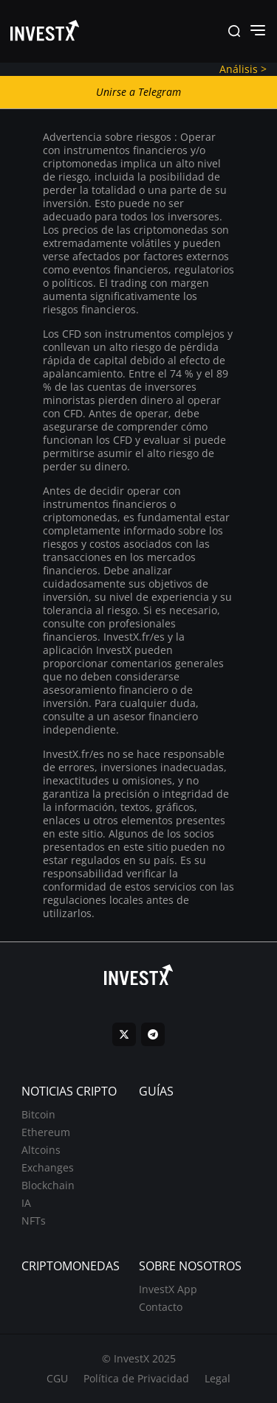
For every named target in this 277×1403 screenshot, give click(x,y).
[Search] (234, 31)
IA (26, 1203)
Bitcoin (38, 1114)
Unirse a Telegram (138, 92)
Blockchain (48, 1185)
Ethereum (45, 1132)
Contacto (160, 1307)
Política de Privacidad (136, 1378)
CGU (57, 1378)
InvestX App (168, 1289)
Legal (217, 1378)
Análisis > (243, 69)
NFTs (33, 1221)
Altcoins (41, 1150)
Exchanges (47, 1167)
